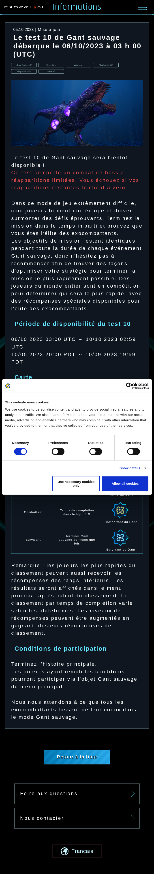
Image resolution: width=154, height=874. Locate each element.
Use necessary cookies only (76, 483)
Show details (130, 468)
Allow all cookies (125, 483)
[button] (77, 855)
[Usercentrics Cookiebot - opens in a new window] (129, 386)
